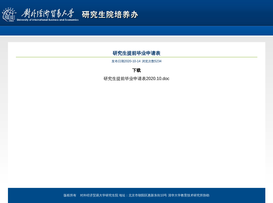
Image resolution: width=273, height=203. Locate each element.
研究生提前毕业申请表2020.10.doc (136, 78)
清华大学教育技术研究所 (185, 195)
